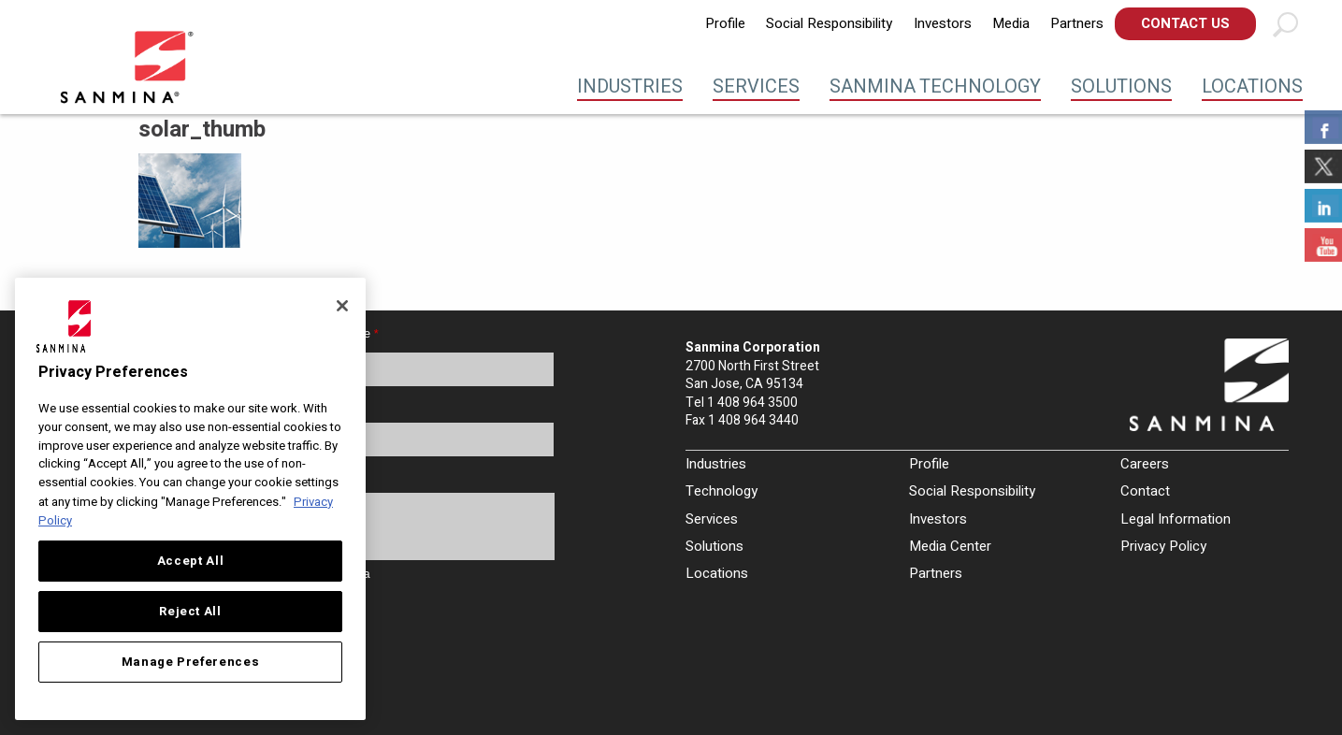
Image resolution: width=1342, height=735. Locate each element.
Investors (943, 23)
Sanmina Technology (935, 86)
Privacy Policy (1163, 546)
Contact (1145, 491)
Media (1011, 23)
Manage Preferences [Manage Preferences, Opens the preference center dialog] (191, 662)
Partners (1077, 23)
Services (756, 86)
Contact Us (1185, 23)
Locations (1252, 86)
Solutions (1121, 86)
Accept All (190, 561)
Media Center (950, 546)
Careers (1144, 464)
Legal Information (1175, 519)
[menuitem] (725, 23)
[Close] (342, 305)
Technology (721, 491)
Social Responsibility (829, 23)
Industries (630, 86)
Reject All (190, 611)
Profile (725, 23)
